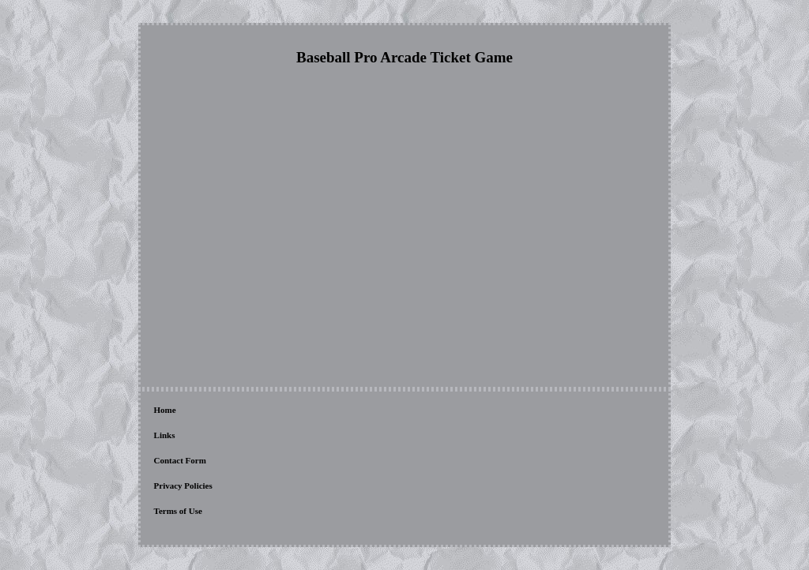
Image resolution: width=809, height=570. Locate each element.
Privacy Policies (183, 485)
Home (165, 409)
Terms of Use (178, 511)
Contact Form (180, 460)
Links (164, 435)
